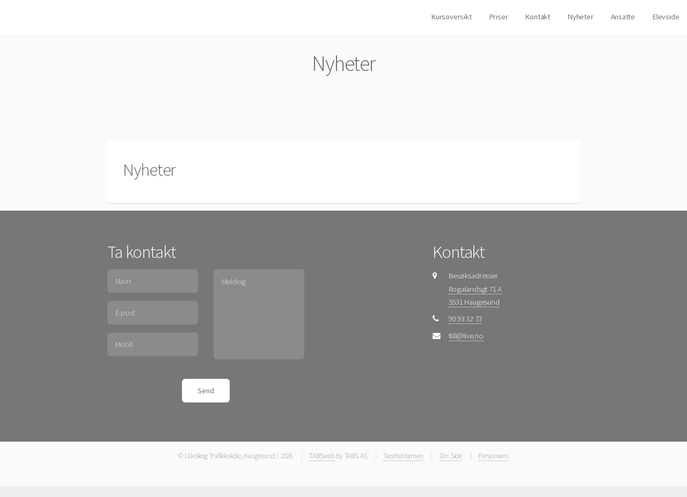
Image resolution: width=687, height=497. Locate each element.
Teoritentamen (403, 455)
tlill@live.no (466, 336)
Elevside (665, 16)
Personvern (493, 455)
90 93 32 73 (466, 318)
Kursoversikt (451, 16)
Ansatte (623, 16)
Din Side (451, 455)
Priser (498, 16)
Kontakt (537, 16)
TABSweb (321, 455)
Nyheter (580, 16)
